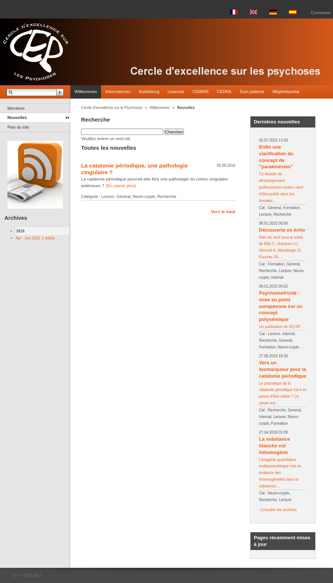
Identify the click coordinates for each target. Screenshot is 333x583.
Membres (16, 108)
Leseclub (176, 91)
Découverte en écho (282, 230)
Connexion (321, 12)
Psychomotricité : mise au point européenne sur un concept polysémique (281, 306)
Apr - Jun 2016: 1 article (35, 238)
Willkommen (85, 91)
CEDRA (224, 91)
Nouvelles (17, 117)
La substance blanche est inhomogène (274, 445)
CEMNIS (200, 91)
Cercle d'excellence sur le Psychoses (111, 108)
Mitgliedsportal (286, 91)
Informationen (117, 91)
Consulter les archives (278, 510)
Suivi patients (252, 91)
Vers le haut (223, 211)
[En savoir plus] (121, 185)
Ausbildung (149, 91)
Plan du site (18, 127)
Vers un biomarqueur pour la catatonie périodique (282, 369)
